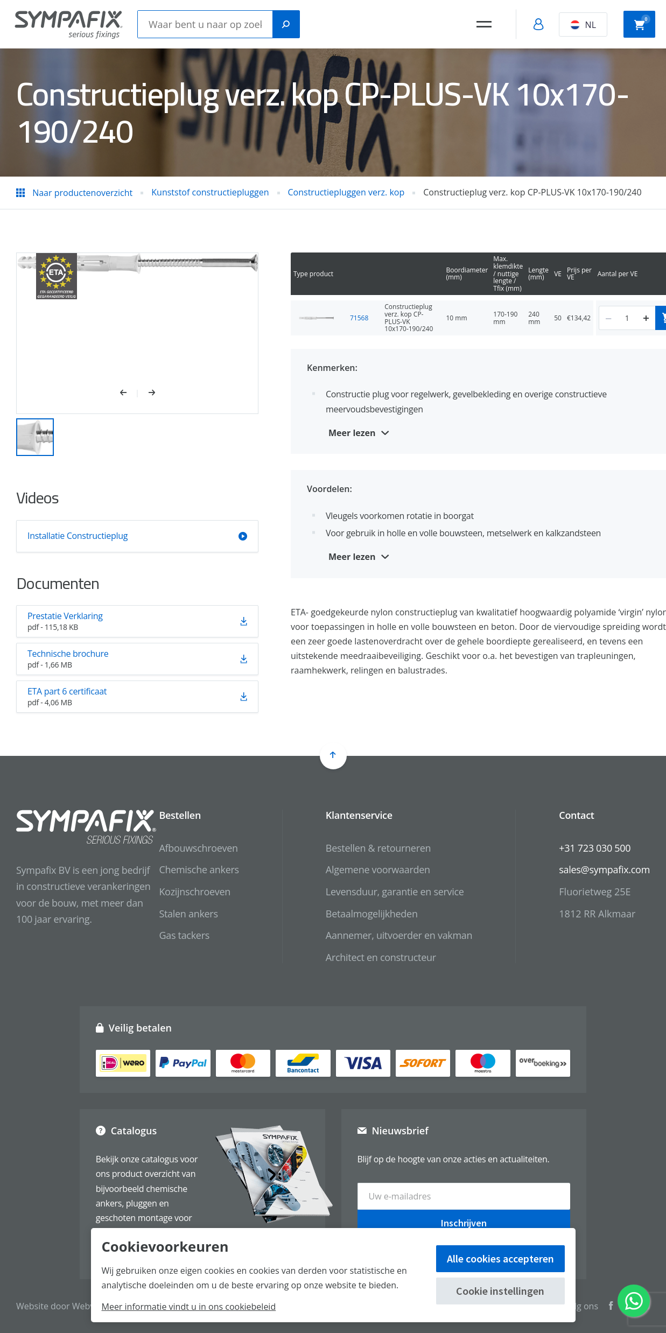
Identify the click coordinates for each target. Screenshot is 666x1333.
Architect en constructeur (381, 957)
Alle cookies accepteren (500, 1258)
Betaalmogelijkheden (372, 913)
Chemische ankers (199, 869)
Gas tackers (184, 935)
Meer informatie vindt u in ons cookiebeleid (189, 1306)
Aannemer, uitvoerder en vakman (399, 935)
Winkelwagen (642, 23)
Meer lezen (352, 433)
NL (583, 25)
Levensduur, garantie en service (395, 891)
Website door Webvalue (63, 1306)
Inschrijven (464, 1223)
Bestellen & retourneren (378, 847)
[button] (129, 393)
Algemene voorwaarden (378, 869)
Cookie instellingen (500, 1290)
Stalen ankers (188, 913)
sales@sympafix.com (604, 869)
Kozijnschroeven (194, 891)
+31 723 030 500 (594, 847)
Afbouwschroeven (198, 847)
